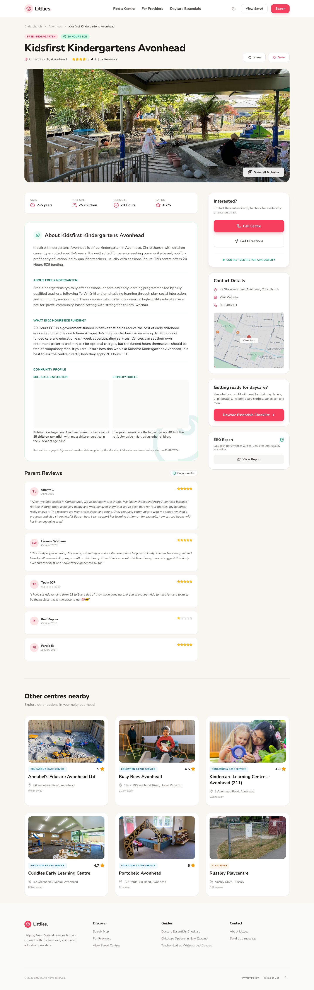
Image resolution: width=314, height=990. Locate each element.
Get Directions (248, 241)
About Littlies (239, 931)
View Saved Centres (106, 945)
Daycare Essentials (185, 8)
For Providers (152, 8)
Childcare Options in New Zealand (184, 938)
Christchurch (33, 26)
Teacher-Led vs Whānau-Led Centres (186, 945)
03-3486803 (228, 305)
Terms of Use (271, 978)
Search (280, 9)
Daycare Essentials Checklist (249, 415)
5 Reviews (109, 59)
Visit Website (229, 297)
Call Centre (249, 226)
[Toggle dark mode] (286, 977)
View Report (249, 459)
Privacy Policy (250, 978)
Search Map (101, 931)
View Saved (254, 9)
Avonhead (55, 26)
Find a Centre (124, 8)
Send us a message (243, 938)
